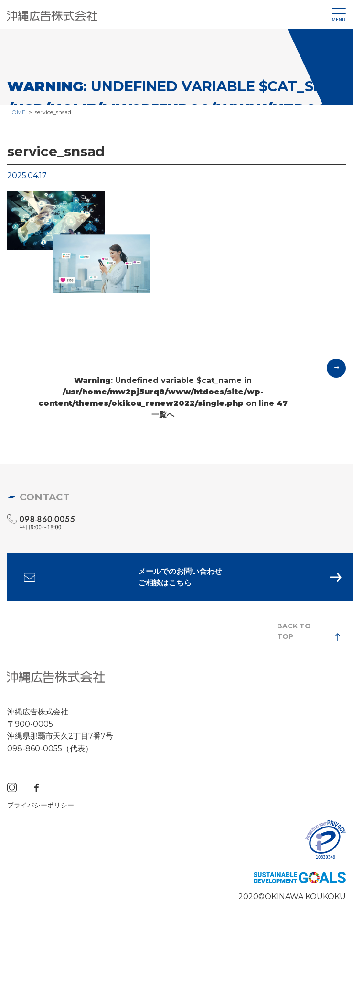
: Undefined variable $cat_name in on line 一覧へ (163, 397)
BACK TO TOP (294, 631)
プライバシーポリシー (40, 805)
